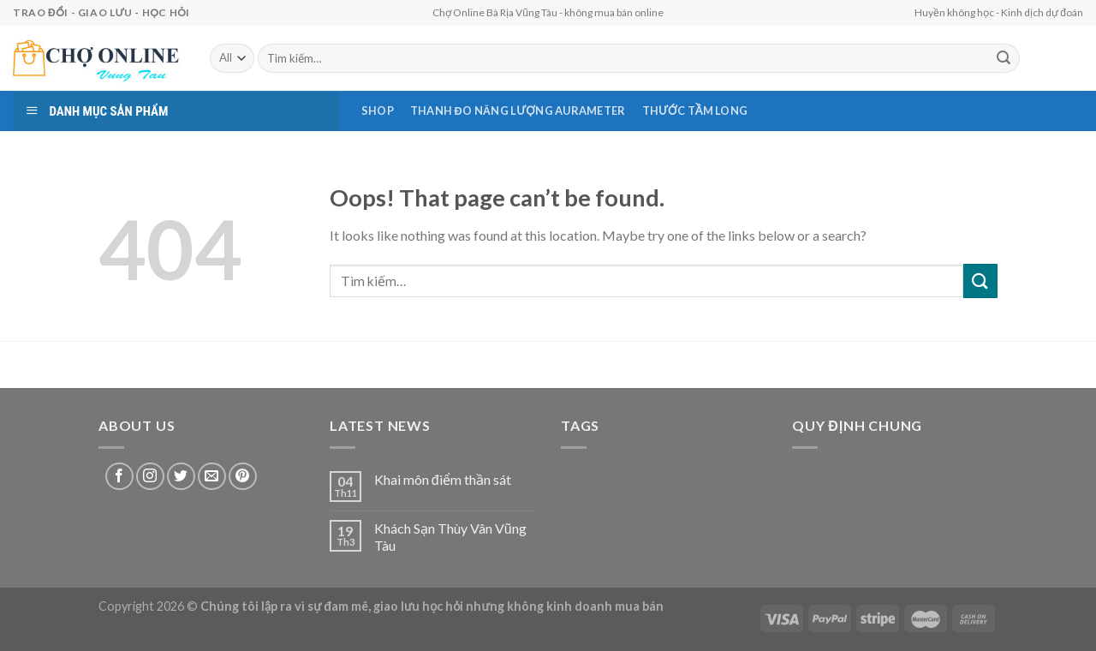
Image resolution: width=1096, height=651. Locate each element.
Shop (377, 110)
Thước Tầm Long (695, 110)
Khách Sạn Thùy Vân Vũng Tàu (450, 536)
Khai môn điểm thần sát (442, 479)
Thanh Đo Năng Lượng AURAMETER (517, 110)
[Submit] (980, 280)
